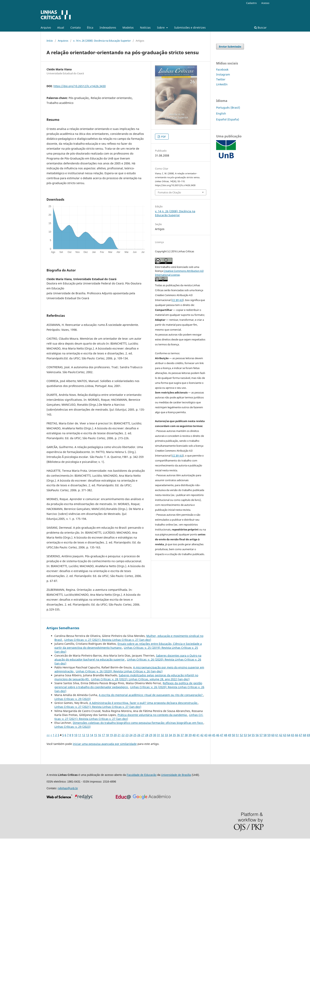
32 (162, 735)
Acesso (265, 3)
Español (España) (227, 119)
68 (304, 735)
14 (91, 735)
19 (111, 735)
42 (202, 735)
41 (198, 735)
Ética (90, 27)
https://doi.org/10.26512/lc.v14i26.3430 (79, 86)
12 (83, 735)
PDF (163, 136)
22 (123, 735)
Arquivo (46, 27)
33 (166, 735)
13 (87, 735)
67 (300, 735)
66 (296, 735)
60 (273, 735)
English (221, 113)
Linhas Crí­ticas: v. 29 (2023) (72, 699)
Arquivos (63, 40)
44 (209, 735)
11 (79, 735)
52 (241, 735)
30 (154, 735)
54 (249, 735)
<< (48, 735)
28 (146, 735)
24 (131, 735)
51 (237, 735)
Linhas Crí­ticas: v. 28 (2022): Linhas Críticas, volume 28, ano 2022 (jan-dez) (140, 679)
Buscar (260, 27)
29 (150, 735)
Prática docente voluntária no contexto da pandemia (153, 715)
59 (269, 735)
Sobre (161, 27)
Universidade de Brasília (176, 774)
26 (138, 735)
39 (190, 735)
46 (217, 735)
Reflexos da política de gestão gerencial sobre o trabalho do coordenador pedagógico (128, 685)
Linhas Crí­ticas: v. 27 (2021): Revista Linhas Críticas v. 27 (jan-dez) (107, 640)
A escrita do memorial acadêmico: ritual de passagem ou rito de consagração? (151, 695)
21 (119, 735)
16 (99, 735)
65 (292, 735)
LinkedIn (222, 84)
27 (142, 735)
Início (50, 40)
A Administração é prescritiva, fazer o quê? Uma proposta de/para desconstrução (143, 703)
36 (178, 735)
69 (308, 735)
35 (174, 735)
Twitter (220, 79)
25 (134, 735)
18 (107, 735)
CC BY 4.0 (177, 300)
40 (194, 735)
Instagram (223, 74)
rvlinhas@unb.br (68, 788)
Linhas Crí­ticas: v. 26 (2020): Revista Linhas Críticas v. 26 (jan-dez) (119, 671)
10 (75, 735)
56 (257, 735)
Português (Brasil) (228, 107)
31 (158, 735)
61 (276, 735)
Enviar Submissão (230, 46)
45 (213, 735)
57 (261, 735)
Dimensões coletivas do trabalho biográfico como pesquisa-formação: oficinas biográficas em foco (138, 723)
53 (245, 735)
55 (253, 735)
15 (95, 735)
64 (288, 735)
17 (103, 735)
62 (280, 735)
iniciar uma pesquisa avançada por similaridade (105, 744)
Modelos (128, 27)
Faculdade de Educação (141, 774)
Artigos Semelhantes (63, 628)
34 (170, 735)
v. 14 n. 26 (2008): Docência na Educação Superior (102, 40)
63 (284, 735)
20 (115, 735)
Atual (60, 27)
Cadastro (251, 3)
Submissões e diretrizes (190, 27)
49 (229, 735)
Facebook (222, 69)
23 (127, 735)
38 (186, 735)
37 (182, 735)
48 (225, 735)
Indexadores (108, 27)
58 (265, 735)
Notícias (145, 27)
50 (233, 735)
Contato (75, 27)
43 (205, 735)
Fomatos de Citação (169, 192)
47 (221, 735)
